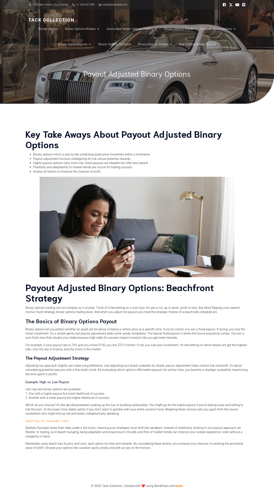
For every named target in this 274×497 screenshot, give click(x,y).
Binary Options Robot (178, 29)
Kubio (179, 486)
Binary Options (48, 29)
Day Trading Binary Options (197, 44)
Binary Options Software (114, 44)
